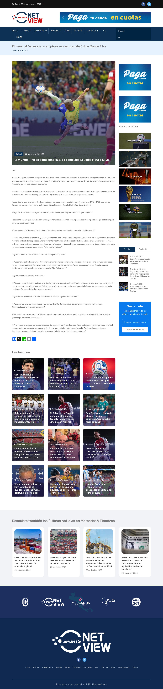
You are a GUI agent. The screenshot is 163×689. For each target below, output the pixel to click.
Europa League (135, 176)
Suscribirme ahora (135, 329)
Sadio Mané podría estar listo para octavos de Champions (140, 261)
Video (135, 667)
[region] (135, 77)
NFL (104, 31)
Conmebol (135, 158)
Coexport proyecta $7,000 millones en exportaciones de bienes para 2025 (63, 560)
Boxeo (19, 37)
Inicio (14, 31)
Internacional (135, 194)
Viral (113, 667)
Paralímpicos (123, 667)
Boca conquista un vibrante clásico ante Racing (139, 289)
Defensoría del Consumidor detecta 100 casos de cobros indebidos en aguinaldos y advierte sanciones (134, 563)
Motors (54, 31)
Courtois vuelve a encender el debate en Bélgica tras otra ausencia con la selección (26, 380)
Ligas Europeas (135, 212)
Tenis (67, 31)
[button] (105, 17)
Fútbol (25, 31)
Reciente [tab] (143, 249)
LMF (135, 230)
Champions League (135, 141)
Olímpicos (91, 31)
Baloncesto (41, 31)
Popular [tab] (127, 249)
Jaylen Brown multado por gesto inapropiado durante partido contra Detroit (140, 275)
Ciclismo (78, 31)
